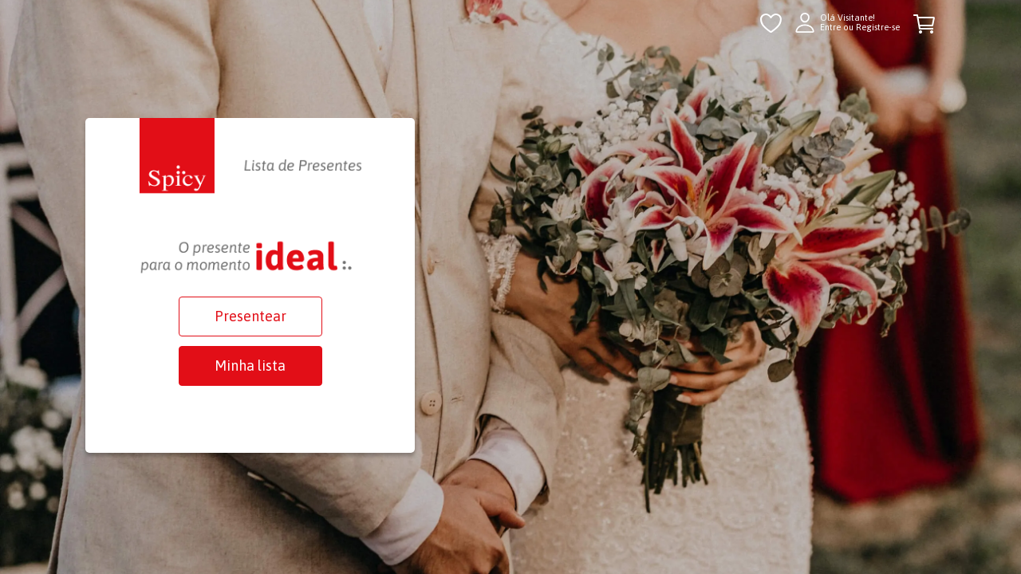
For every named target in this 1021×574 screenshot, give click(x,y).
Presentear (250, 316)
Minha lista (250, 365)
